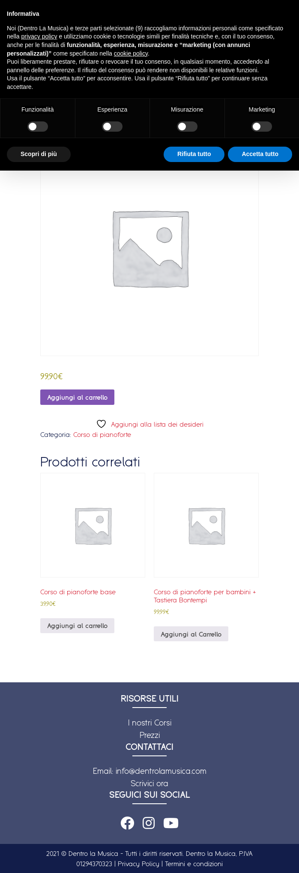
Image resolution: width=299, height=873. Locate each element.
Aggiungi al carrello (77, 397)
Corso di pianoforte (102, 434)
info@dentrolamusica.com (161, 771)
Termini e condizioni (194, 863)
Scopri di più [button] (39, 153)
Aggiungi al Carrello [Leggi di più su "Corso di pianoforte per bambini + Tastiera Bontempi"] (191, 634)
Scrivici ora (149, 783)
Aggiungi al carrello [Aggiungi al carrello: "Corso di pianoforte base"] (77, 625)
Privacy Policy (138, 863)
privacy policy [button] (39, 36)
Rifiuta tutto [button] (194, 153)
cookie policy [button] (131, 53)
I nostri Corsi (149, 722)
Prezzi (150, 735)
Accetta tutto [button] (260, 153)
